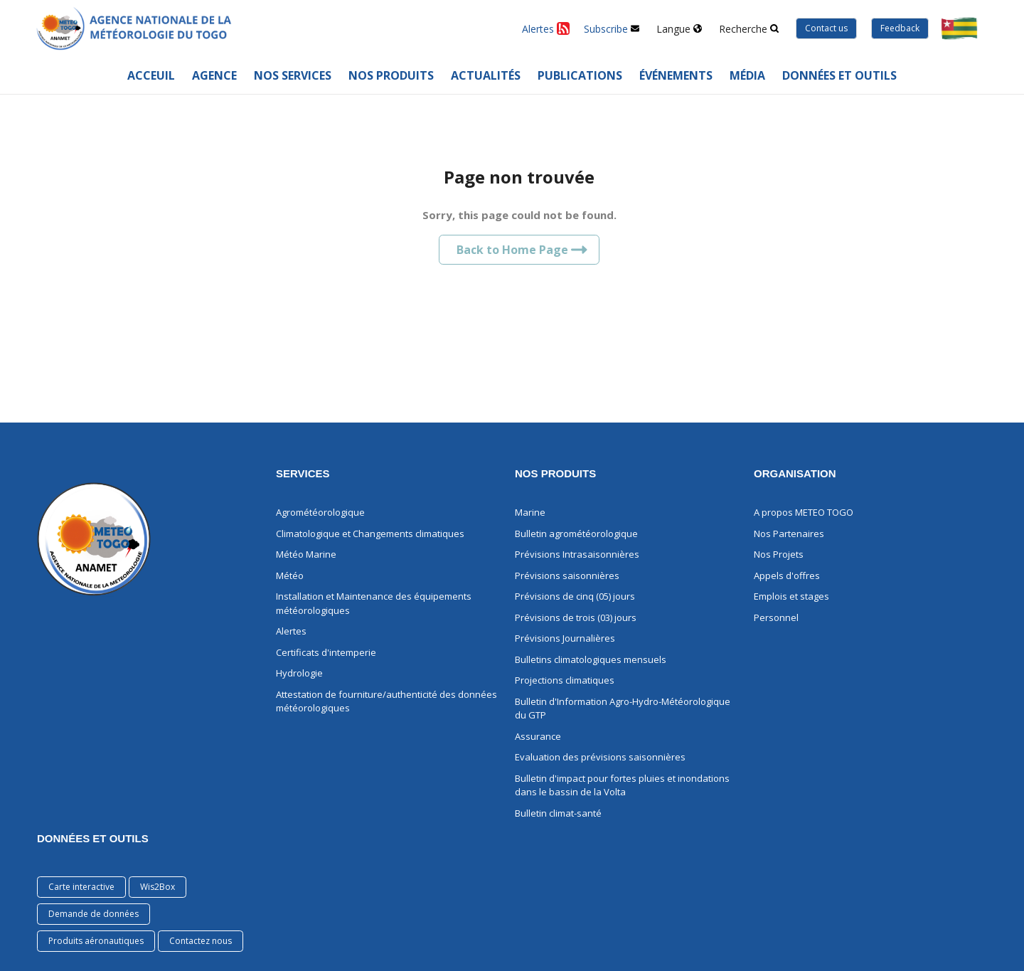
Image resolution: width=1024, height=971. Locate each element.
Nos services (292, 75)
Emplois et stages (791, 596)
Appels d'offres (787, 575)
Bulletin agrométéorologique (576, 533)
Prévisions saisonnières (567, 575)
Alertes (291, 631)
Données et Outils (93, 838)
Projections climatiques (564, 680)
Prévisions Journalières (565, 638)
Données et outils (839, 75)
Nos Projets (779, 554)
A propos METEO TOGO (803, 512)
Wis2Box (157, 887)
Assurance (538, 736)
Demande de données (93, 914)
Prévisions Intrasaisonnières (577, 554)
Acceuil (151, 75)
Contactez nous (200, 941)
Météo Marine (306, 554)
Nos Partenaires (789, 533)
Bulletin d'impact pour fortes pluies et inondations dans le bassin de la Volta (622, 785)
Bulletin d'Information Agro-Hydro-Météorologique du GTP (622, 708)
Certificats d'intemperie (326, 652)
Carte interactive (81, 887)
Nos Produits (391, 75)
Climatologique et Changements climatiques (370, 533)
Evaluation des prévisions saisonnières (600, 756)
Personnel (776, 617)
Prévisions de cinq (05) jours (575, 596)
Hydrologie (299, 673)
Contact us (826, 28)
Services (303, 473)
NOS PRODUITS (555, 473)
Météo (290, 575)
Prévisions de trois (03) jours (575, 617)
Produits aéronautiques (96, 941)
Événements (676, 75)
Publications (580, 75)
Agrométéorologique (320, 512)
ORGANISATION (795, 473)
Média (747, 75)
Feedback (899, 28)
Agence (214, 75)
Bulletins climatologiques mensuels (590, 659)
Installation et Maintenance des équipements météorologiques (373, 603)
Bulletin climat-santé (558, 813)
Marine (530, 512)
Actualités (486, 75)
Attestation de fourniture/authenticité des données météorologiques (386, 701)
